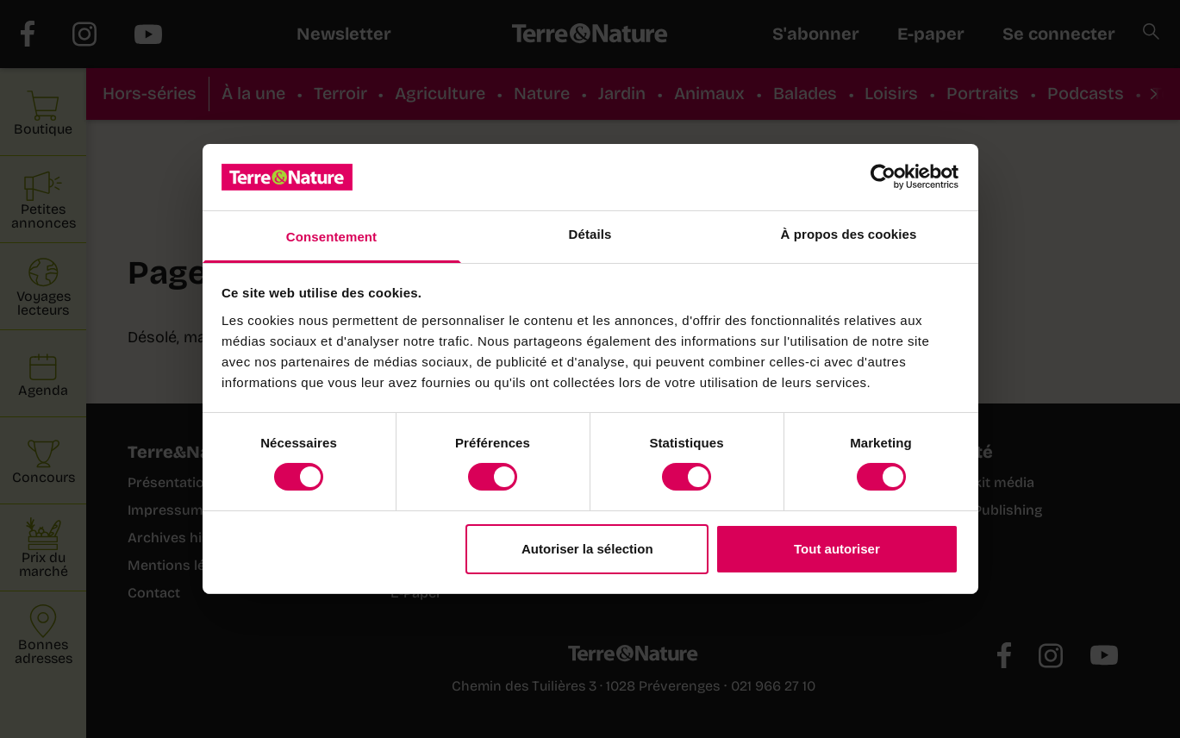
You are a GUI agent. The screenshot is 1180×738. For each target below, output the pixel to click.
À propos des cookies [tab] (849, 234)
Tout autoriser (837, 548)
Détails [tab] (590, 234)
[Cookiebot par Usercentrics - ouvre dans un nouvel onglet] (883, 177)
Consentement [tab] (331, 236)
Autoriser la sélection (587, 548)
